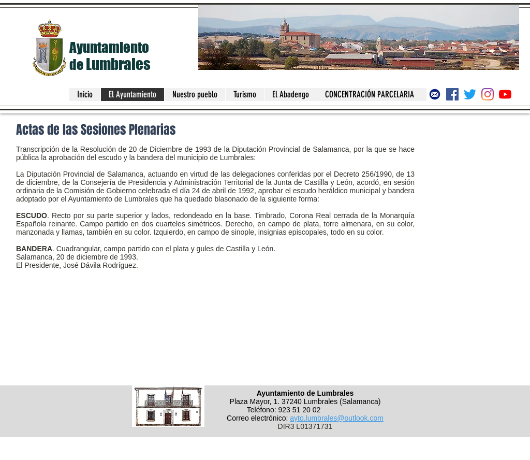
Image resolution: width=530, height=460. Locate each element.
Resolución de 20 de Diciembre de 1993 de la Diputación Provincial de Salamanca (214, 149)
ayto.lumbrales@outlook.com (337, 418)
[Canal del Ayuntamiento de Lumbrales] (505, 94)
